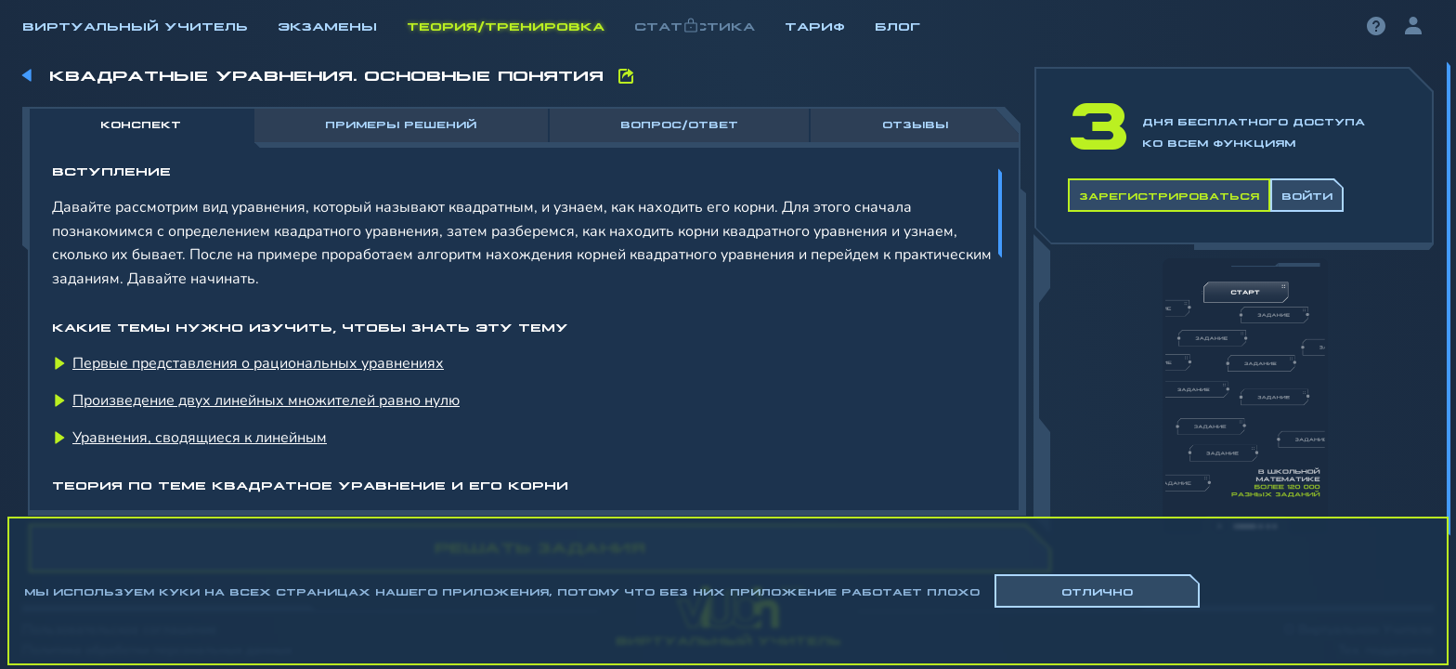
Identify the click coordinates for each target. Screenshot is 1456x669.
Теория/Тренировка (505, 25)
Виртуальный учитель (135, 25)
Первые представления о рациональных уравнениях (258, 363)
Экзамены (327, 25)
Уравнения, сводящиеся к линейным (199, 437)
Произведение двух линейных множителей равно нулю (266, 400)
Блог (897, 25)
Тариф (815, 25)
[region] (728, 306)
